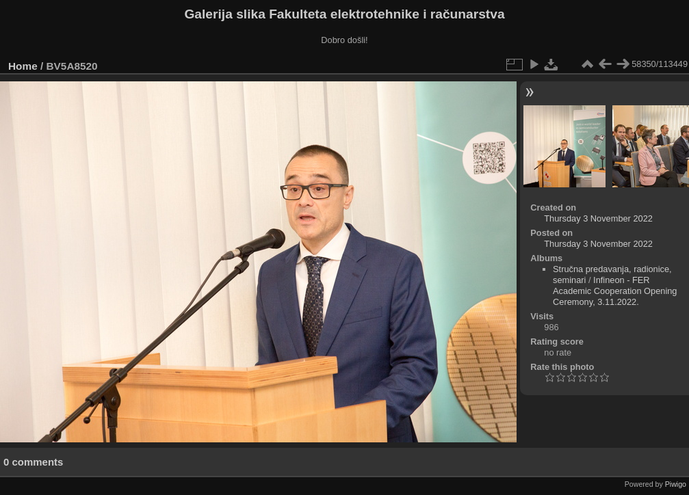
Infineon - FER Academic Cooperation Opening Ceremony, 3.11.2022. (615, 291)
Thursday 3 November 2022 (598, 218)
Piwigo (675, 484)
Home (23, 66)
